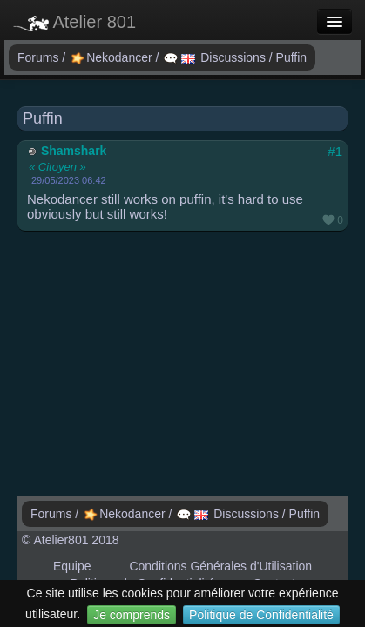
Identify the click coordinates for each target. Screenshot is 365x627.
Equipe (72, 566)
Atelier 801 (74, 21)
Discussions (216, 57)
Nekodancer (113, 57)
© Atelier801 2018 (70, 540)
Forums (39, 57)
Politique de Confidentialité (261, 615)
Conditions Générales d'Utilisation (220, 566)
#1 (335, 151)
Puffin (292, 57)
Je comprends (131, 615)
